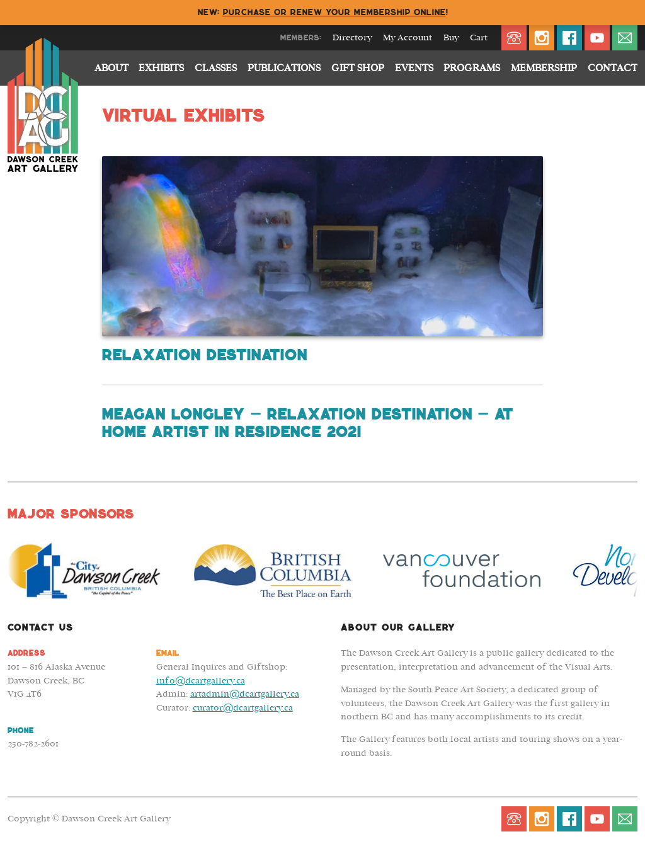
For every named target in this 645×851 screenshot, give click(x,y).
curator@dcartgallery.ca (243, 707)
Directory (352, 37)
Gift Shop (357, 68)
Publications (284, 68)
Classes (216, 68)
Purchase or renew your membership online (334, 12)
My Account (407, 37)
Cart (479, 37)
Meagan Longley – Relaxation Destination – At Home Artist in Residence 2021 (307, 423)
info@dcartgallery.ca (200, 680)
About (111, 68)
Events (414, 68)
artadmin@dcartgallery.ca (244, 694)
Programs (471, 68)
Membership (544, 68)
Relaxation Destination (204, 355)
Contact (612, 68)
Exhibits (161, 68)
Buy (451, 37)
